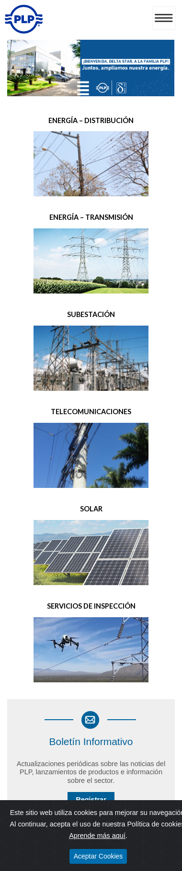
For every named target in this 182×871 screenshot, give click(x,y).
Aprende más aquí (97, 835)
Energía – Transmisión (91, 217)
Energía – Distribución (91, 120)
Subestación (91, 314)
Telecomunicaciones (91, 411)
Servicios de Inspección (91, 606)
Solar (91, 509)
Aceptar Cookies (98, 856)
